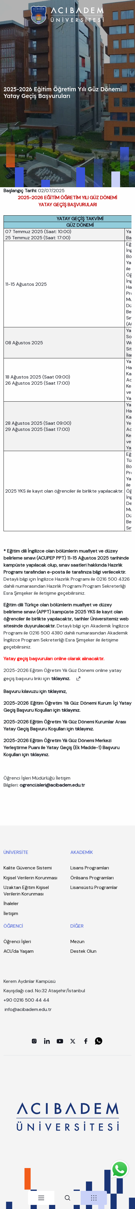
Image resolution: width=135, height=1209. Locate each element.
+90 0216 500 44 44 (26, 1000)
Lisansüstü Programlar (94, 887)
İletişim (11, 913)
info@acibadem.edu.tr (29, 1009)
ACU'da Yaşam (19, 951)
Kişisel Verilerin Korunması (30, 878)
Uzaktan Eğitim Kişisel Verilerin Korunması (26, 890)
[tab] (41, 1198)
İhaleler (11, 903)
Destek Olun (83, 951)
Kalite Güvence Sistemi (28, 868)
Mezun (77, 941)
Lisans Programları (89, 868)
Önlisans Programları (92, 878)
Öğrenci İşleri (17, 941)
